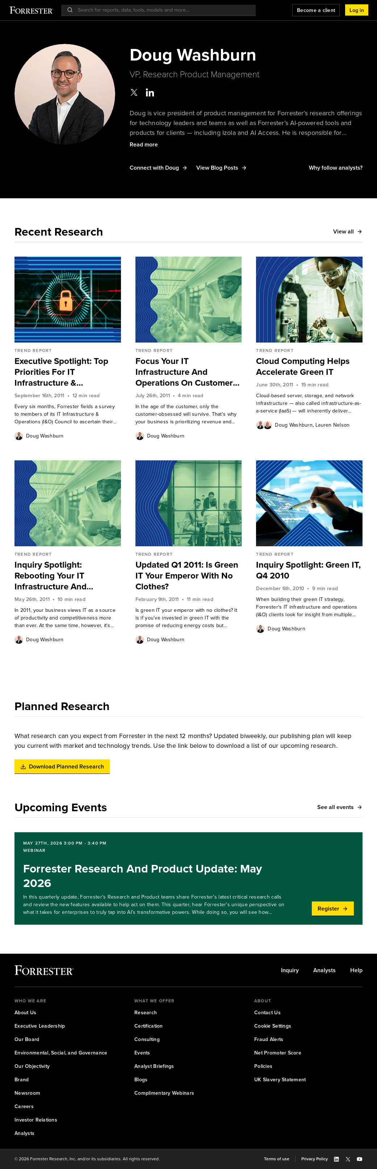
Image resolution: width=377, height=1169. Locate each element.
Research (145, 1012)
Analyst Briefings (154, 1066)
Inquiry (290, 970)
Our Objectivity (32, 1066)
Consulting (147, 1039)
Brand (21, 1079)
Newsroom (27, 1093)
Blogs (140, 1079)
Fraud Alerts (268, 1039)
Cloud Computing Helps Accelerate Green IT (302, 366)
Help (356, 970)
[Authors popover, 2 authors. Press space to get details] (264, 424)
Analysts (324, 970)
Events (142, 1053)
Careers (24, 1106)
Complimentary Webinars (164, 1093)
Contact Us (267, 1012)
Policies (263, 1066)
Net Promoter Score (277, 1053)
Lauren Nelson (332, 425)
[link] (67, 372)
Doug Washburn (45, 436)
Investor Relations (35, 1120)
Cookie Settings (272, 1026)
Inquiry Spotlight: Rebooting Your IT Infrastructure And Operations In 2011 (51, 575)
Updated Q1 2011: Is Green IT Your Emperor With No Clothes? (186, 575)
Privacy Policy (314, 1159)
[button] (356, 10)
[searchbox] (162, 10)
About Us (25, 1012)
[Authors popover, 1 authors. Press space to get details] (18, 435)
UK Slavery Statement (280, 1079)
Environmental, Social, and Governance (60, 1053)
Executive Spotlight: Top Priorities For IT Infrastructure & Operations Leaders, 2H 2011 (61, 372)
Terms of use (276, 1159)
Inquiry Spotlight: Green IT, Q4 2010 (308, 570)
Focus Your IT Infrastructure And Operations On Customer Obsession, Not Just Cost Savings (184, 372)
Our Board (26, 1039)
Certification (148, 1026)
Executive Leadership (39, 1026)
